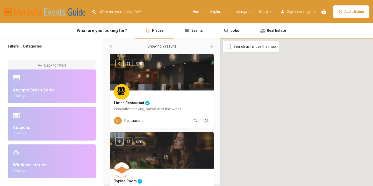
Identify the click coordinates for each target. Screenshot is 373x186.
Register (310, 12)
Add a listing (351, 11)
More (263, 12)
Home (198, 12)
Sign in (292, 12)
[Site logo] (46, 11)
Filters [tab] (13, 46)
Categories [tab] (32, 46)
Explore (216, 12)
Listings (241, 12)
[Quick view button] (195, 121)
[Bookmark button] (206, 121)
